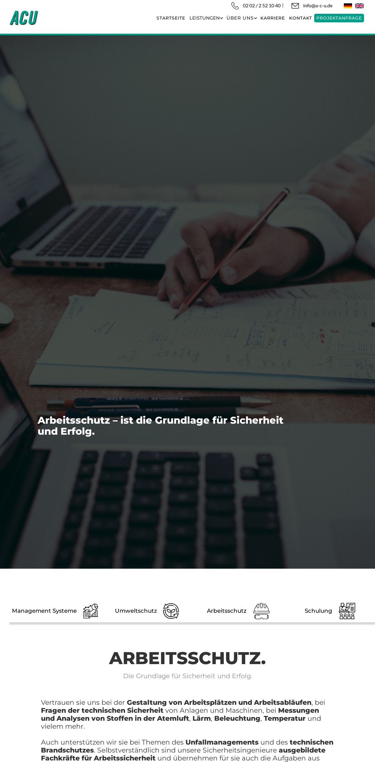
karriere (272, 18)
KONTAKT (300, 18)
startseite (170, 18)
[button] (205, 18)
